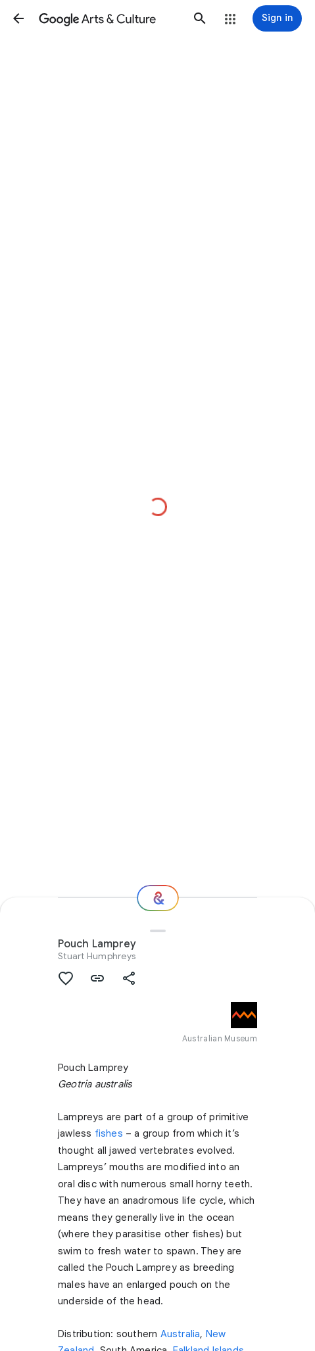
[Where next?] (158, 898)
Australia (180, 1334)
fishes (109, 1133)
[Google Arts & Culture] (109, 18)
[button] (18, 18)
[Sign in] (277, 18)
